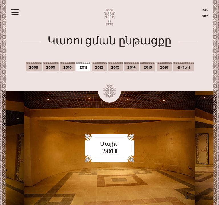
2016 (164, 67)
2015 (148, 67)
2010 (67, 67)
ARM (205, 15)
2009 (50, 67)
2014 (131, 67)
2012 (99, 67)
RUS (205, 10)
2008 (33, 67)
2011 (83, 67)
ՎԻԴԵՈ (183, 67)
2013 (115, 67)
